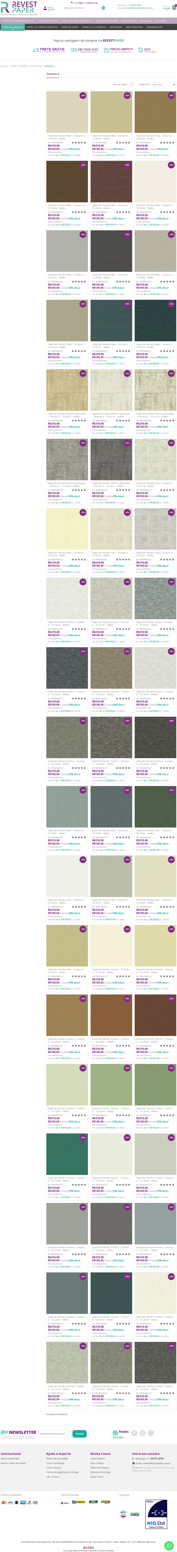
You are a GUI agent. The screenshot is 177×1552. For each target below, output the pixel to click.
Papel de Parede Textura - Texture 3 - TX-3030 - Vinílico (154, 762)
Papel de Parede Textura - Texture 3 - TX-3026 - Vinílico (110, 693)
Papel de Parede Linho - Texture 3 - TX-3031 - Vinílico (66, 832)
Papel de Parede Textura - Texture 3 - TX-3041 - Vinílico (110, 1040)
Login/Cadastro (97, 1458)
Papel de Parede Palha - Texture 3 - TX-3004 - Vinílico (66, 206)
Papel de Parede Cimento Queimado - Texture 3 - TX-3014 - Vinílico (111, 415)
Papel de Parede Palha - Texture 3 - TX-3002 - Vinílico (111, 137)
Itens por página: (120, 84)
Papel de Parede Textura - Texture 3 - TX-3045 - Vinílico (154, 1110)
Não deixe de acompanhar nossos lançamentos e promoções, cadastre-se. (19, 1437)
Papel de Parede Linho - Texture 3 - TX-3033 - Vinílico (155, 832)
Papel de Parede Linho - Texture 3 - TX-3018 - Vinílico (155, 484)
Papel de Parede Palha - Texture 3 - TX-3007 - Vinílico (66, 276)
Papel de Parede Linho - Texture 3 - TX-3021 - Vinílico (155, 554)
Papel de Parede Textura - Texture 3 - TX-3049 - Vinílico (66, 1249)
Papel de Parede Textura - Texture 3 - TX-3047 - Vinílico (110, 1179)
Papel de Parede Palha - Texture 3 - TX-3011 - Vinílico (111, 345)
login (80, 3)
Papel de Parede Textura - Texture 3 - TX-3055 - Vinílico (66, 1388)
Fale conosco (52, 1476)
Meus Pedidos (97, 1463)
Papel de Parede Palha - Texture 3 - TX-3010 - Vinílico (66, 345)
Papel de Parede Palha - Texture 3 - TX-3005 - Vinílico (111, 206)
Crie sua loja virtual (70, 1551)
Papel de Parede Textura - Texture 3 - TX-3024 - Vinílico (154, 623)
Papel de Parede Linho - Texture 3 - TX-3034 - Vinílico (66, 901)
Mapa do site (151, 1542)
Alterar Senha (96, 1476)
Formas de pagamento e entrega (62, 1472)
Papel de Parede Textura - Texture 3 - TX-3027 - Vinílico (154, 693)
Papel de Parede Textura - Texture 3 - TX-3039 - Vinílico (154, 971)
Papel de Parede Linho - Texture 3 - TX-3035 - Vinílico (110, 901)
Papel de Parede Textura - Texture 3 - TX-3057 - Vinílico (154, 1388)
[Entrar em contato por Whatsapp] (169, 1546)
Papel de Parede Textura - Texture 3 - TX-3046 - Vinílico (66, 1179)
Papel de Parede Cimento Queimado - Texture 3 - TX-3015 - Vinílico (155, 415)
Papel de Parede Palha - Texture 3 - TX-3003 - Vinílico (155, 137)
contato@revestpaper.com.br (138, 8)
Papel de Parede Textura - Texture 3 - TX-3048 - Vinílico (154, 1179)
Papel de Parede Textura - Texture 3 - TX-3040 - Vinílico (66, 1040)
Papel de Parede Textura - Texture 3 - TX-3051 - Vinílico (154, 1249)
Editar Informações (99, 1467)
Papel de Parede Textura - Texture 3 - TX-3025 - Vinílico (66, 693)
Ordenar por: (144, 84)
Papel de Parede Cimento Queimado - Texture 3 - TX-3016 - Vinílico (67, 484)
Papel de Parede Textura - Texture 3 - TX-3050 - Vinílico (110, 1249)
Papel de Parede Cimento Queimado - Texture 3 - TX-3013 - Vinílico (67, 415)
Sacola (166, 7)
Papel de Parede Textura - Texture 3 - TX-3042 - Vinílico (154, 1040)
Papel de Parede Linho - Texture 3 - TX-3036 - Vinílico (155, 901)
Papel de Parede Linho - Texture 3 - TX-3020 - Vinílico (110, 554)
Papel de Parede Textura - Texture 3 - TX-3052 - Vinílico (66, 1318)
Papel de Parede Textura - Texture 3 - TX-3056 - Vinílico (110, 1388)
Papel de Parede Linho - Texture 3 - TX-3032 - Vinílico (110, 832)
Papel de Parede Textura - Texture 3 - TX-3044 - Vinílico (110, 1110)
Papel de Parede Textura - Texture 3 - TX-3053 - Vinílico (110, 1318)
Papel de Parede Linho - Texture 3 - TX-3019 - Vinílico (66, 554)
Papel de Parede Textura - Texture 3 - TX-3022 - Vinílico (66, 623)
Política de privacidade (57, 1458)
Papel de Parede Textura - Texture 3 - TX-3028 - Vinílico (66, 762)
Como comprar (53, 1467)
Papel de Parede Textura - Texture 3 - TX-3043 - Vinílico (66, 1110)
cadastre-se (92, 3)
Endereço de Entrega (100, 1472)
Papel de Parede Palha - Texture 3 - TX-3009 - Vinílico (155, 276)
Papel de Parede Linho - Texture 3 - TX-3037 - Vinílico (66, 971)
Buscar (103, 8)
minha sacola (174, 7)
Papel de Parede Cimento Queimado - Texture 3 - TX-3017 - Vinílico (111, 484)
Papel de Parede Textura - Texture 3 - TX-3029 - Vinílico (110, 762)
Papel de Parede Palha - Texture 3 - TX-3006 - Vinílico (155, 206)
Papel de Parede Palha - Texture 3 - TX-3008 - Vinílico (111, 276)
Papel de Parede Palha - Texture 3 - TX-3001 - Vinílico (66, 137)
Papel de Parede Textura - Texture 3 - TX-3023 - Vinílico (110, 623)
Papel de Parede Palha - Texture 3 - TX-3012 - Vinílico (155, 345)
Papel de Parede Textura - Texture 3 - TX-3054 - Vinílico (154, 1318)
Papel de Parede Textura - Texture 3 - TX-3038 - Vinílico (110, 971)
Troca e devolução (55, 1463)
